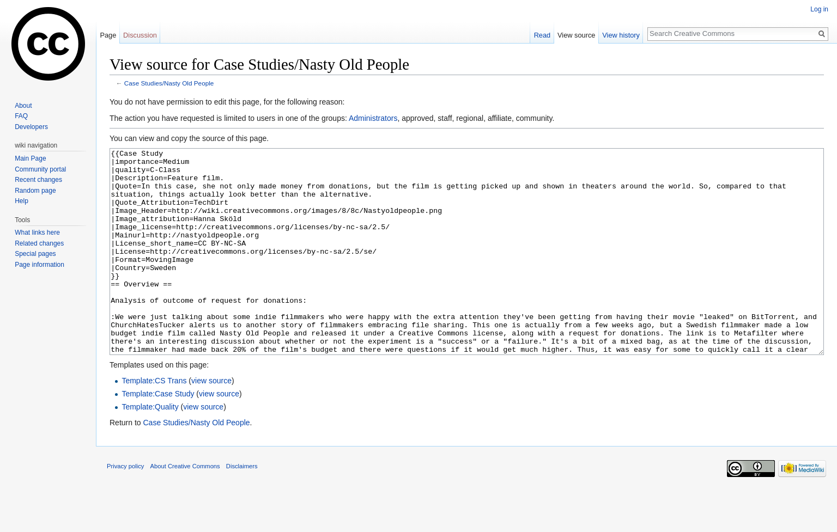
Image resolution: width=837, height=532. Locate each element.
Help (21, 201)
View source (576, 35)
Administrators (373, 118)
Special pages (35, 254)
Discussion (140, 35)
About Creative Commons (185, 507)
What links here (37, 232)
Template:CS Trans (154, 421)
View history (621, 35)
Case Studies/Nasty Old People (169, 83)
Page (108, 35)
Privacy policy (125, 507)
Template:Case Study (158, 434)
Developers (31, 127)
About (23, 105)
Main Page (30, 158)
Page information (39, 264)
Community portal (40, 169)
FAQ (21, 116)
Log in (819, 9)
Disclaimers (242, 507)
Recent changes (38, 180)
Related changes (39, 243)
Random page (35, 190)
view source (211, 421)
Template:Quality (150, 447)
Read (542, 35)
